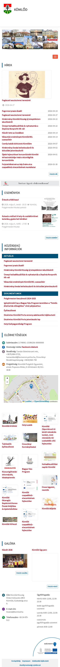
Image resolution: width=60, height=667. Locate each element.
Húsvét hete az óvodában (13, 133)
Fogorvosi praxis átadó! (12, 111)
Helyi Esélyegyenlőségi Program (18, 324)
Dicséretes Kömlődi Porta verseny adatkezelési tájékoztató (29, 315)
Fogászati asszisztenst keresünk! (16, 100)
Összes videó (52, 586)
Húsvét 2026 (7, 550)
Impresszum (26, 661)
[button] (31, 386)
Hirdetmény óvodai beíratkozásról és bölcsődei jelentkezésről (30, 286)
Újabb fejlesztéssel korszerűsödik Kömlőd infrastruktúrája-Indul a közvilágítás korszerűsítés (20, 157)
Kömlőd (15, 9)
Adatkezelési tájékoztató (40, 661)
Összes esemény (51, 238)
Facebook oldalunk (30, 347)
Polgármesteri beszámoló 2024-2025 (20, 298)
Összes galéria (21, 573)
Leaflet (27, 401)
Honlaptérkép (16, 661)
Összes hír (53, 174)
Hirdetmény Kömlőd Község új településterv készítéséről (28, 270)
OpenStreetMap (41, 401)
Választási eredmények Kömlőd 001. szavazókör (24, 282)
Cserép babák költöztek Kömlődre (17, 143)
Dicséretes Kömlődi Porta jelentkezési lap (22, 319)
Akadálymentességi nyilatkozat (30, 665)
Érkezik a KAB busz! (10, 199)
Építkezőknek (10, 310)
